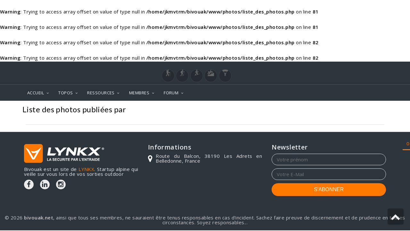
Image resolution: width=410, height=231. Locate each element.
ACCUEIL (35, 93)
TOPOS (65, 93)
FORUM (171, 93)
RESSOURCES (101, 93)
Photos (375, 110)
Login (354, 67)
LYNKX (86, 169)
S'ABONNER (329, 189)
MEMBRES (139, 93)
